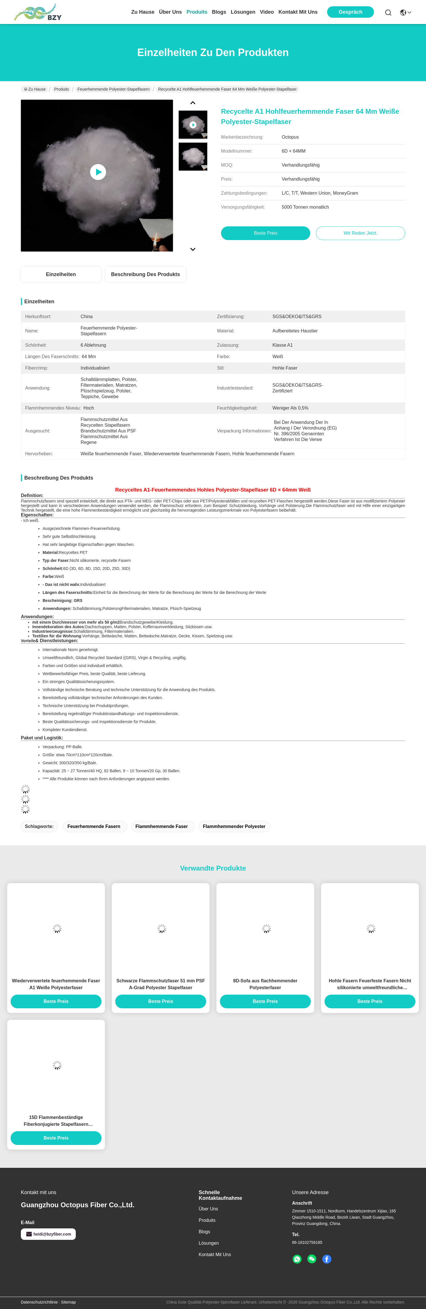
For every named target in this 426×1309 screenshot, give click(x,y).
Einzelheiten (61, 274)
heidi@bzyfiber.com (48, 1234)
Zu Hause (142, 12)
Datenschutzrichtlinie (39, 1302)
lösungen (243, 12)
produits (196, 12)
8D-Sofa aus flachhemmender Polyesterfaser (265, 984)
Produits (61, 89)
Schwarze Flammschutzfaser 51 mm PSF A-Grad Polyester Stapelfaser (160, 984)
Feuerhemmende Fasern (93, 826)
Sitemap (68, 1302)
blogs (219, 12)
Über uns (170, 12)
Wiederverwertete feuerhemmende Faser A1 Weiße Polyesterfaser (56, 984)
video (267, 12)
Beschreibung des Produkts (145, 274)
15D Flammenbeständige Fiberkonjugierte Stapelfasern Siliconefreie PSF (56, 1121)
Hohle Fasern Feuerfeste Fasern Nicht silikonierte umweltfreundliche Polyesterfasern (370, 984)
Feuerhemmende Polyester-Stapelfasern (113, 89)
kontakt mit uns (298, 12)
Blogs (204, 1231)
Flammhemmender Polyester (234, 826)
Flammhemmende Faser (162, 826)
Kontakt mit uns (215, 1254)
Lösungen (209, 1243)
